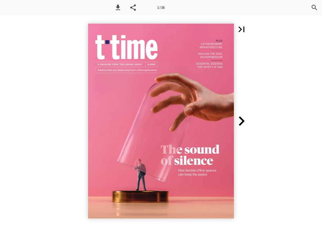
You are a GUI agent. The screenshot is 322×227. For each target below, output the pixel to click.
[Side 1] (161, 7)
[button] (117, 7)
